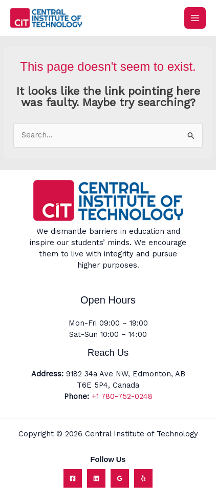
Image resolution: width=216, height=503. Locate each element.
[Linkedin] (96, 478)
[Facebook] (72, 478)
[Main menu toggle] (195, 18)
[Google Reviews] (120, 478)
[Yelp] (143, 478)
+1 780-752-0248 (122, 396)
